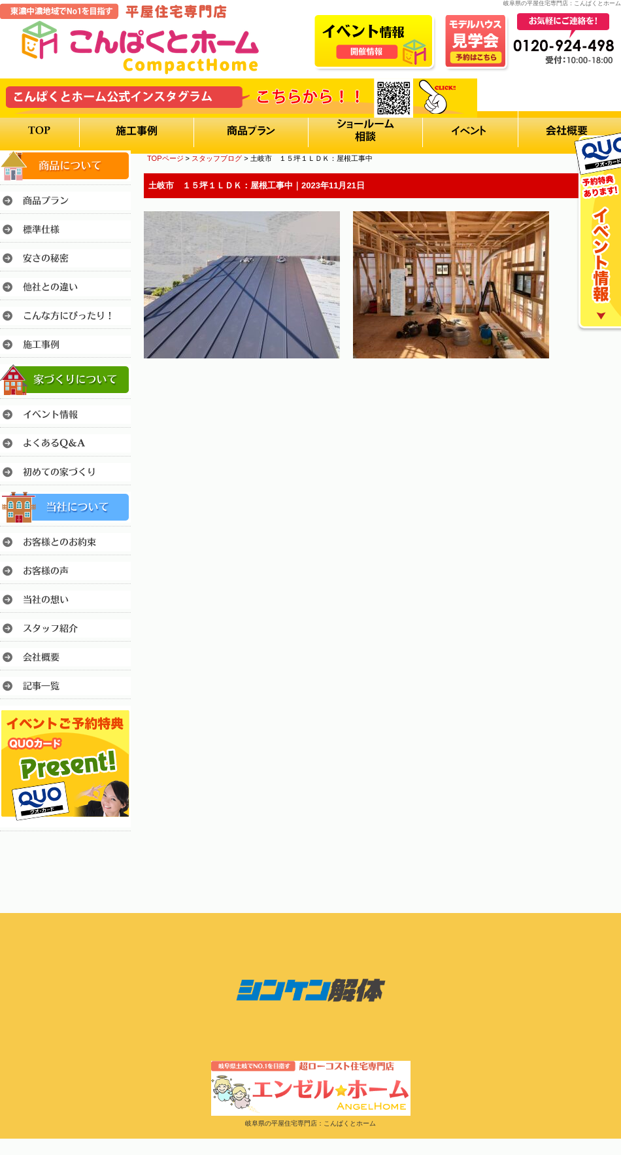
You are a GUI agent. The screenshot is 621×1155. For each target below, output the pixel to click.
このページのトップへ (588, 394)
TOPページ (165, 158)
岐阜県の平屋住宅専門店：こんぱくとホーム (310, 1123)
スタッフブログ (217, 158)
